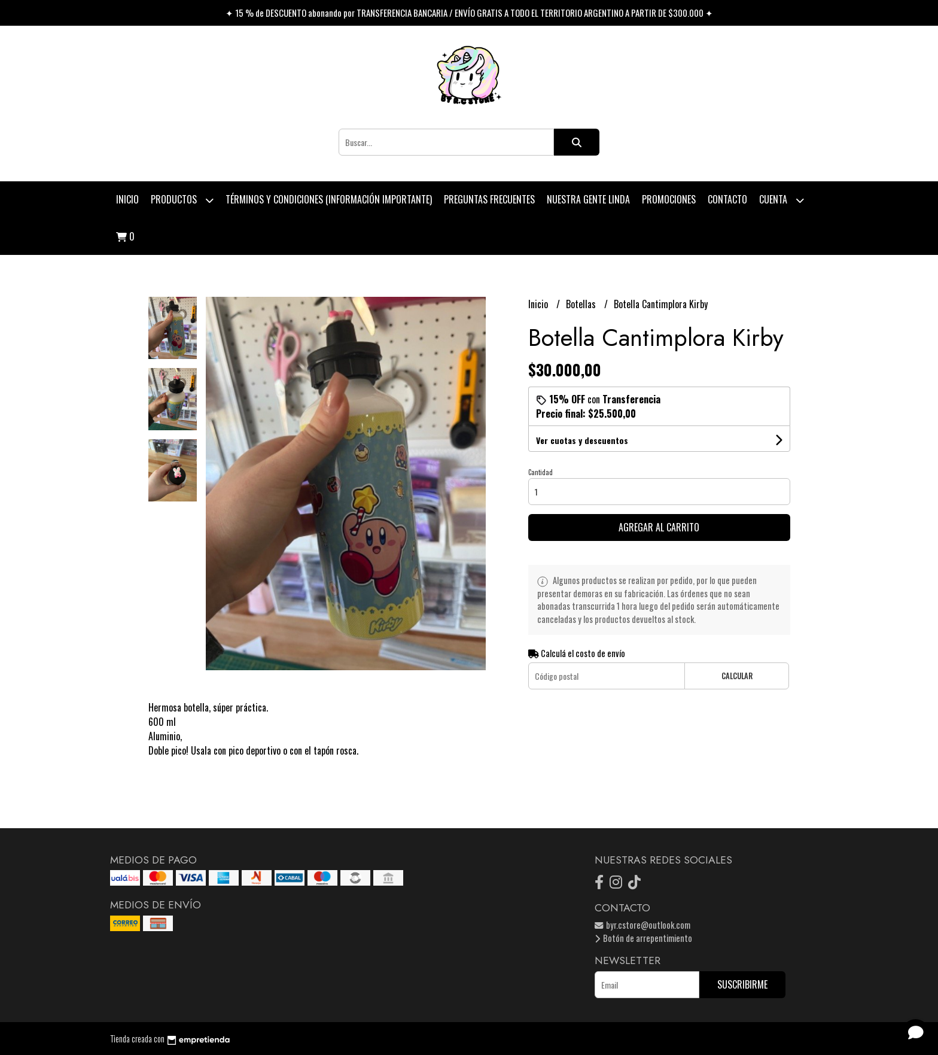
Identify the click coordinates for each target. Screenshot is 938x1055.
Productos (182, 200)
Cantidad (540, 472)
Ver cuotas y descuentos (582, 440)
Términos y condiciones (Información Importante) (329, 199)
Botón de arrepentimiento (643, 938)
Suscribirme (742, 984)
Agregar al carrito (659, 527)
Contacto (727, 199)
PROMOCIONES (669, 199)
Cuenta (781, 200)
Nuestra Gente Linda (588, 199)
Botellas (582, 304)
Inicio (127, 199)
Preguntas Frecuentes (489, 199)
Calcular (737, 676)
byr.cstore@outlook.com (642, 925)
